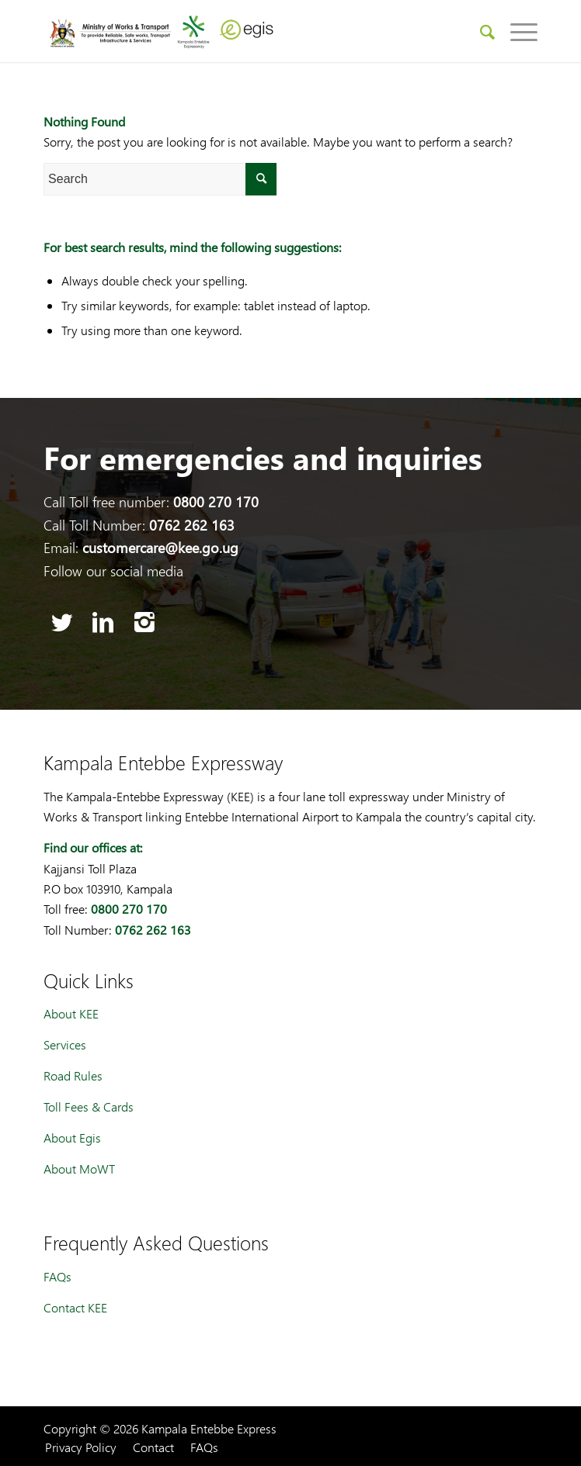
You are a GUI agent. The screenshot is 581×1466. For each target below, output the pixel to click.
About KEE (71, 1013)
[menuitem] (479, 31)
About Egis (72, 1137)
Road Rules (73, 1075)
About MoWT (79, 1168)
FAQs (57, 1276)
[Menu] (516, 31)
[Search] (479, 31)
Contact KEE (75, 1307)
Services (64, 1044)
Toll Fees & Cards (88, 1106)
